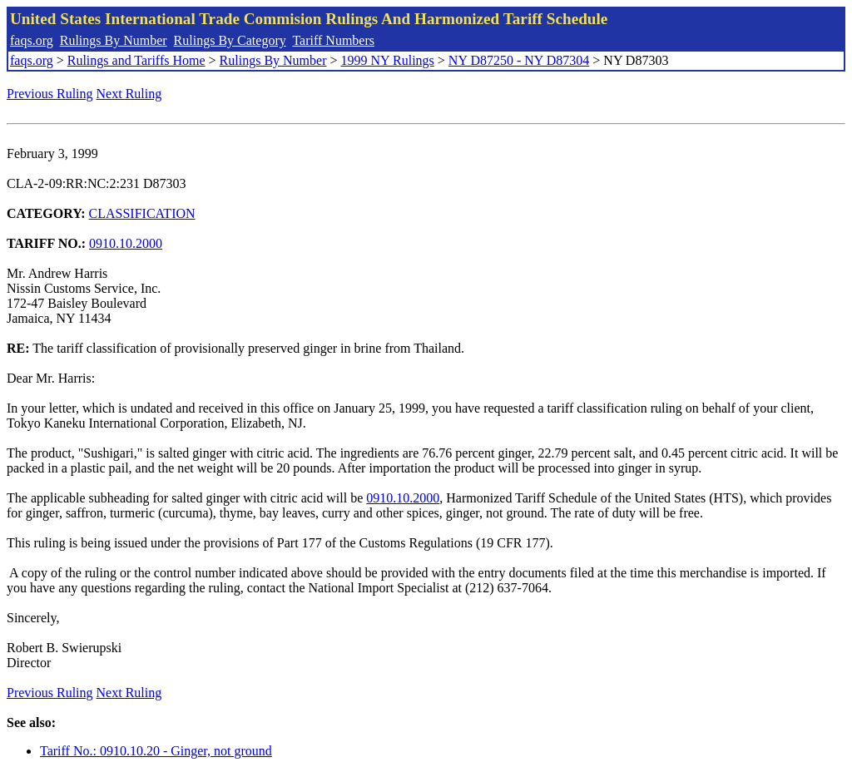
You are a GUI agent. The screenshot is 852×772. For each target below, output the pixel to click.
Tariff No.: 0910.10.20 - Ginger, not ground (156, 751)
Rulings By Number (113, 40)
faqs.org (31, 40)
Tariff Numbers (333, 40)
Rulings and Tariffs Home (136, 60)
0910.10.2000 (125, 243)
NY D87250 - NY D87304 (518, 60)
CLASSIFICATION (142, 213)
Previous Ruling (50, 94)
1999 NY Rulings (387, 60)
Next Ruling (129, 94)
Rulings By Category (230, 40)
